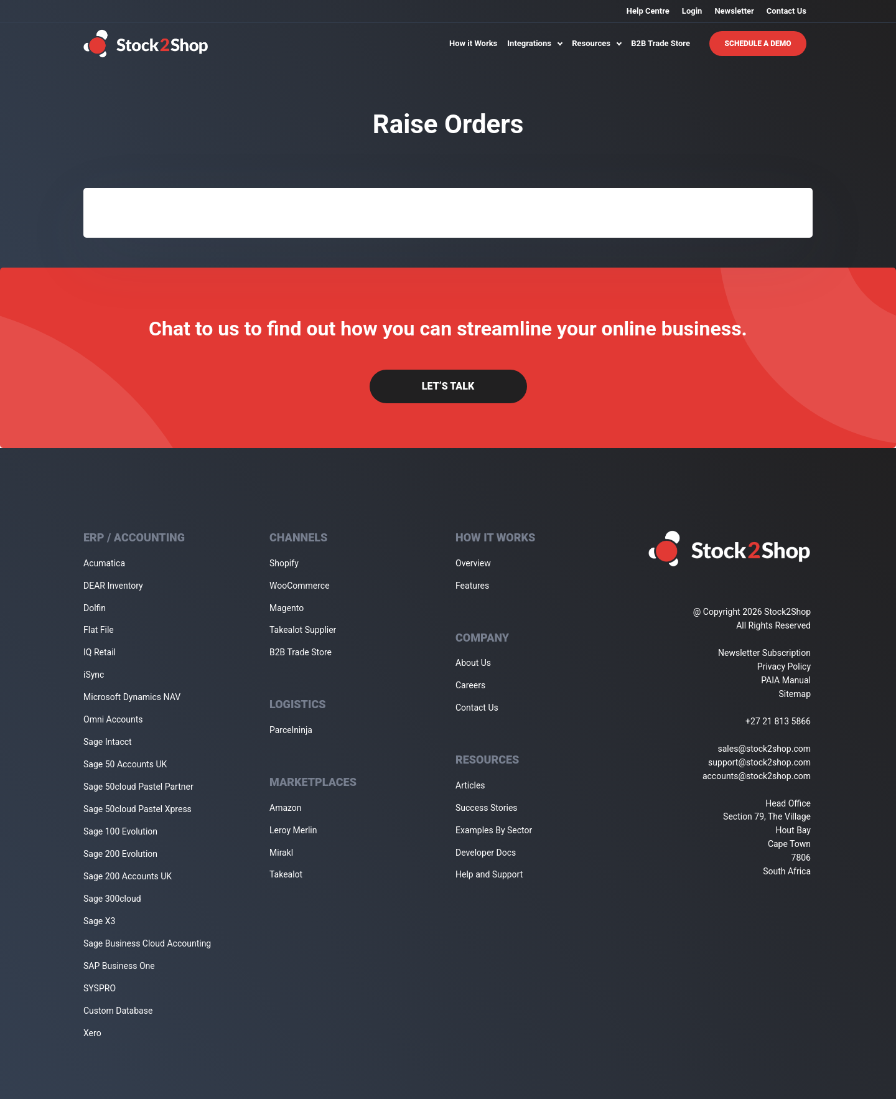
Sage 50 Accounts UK (125, 764)
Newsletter (734, 11)
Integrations (534, 43)
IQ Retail (99, 652)
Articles (470, 785)
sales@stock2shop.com (764, 749)
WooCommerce (299, 586)
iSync (93, 675)
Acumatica (104, 563)
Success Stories (486, 808)
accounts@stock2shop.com (756, 776)
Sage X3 (99, 921)
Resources (596, 43)
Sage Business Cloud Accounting (147, 943)
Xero (92, 1033)
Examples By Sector (493, 830)
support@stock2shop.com (759, 762)
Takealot (285, 874)
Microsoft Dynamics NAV (131, 697)
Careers (470, 685)
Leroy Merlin (293, 830)
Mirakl (281, 853)
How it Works (473, 43)
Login (692, 11)
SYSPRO (99, 988)
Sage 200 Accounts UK (127, 876)
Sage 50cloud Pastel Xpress (137, 809)
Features (472, 586)
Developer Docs (485, 853)
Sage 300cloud (112, 899)
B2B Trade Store (660, 43)
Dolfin (94, 608)
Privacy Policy (784, 666)
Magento (286, 608)
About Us (473, 663)
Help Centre (648, 11)
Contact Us (786, 11)
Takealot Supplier (302, 630)
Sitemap (795, 694)
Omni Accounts (113, 719)
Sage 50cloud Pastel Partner (138, 787)
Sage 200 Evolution (120, 854)
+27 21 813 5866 (778, 721)
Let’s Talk (448, 386)
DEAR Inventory (113, 586)
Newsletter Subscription (764, 653)
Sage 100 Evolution (120, 831)
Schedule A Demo (758, 43)
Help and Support (489, 874)
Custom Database (117, 1011)
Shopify (284, 563)
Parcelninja (290, 730)
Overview (473, 563)
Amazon (285, 808)
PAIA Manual (786, 680)
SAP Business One (119, 966)
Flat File (98, 630)
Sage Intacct (107, 742)
